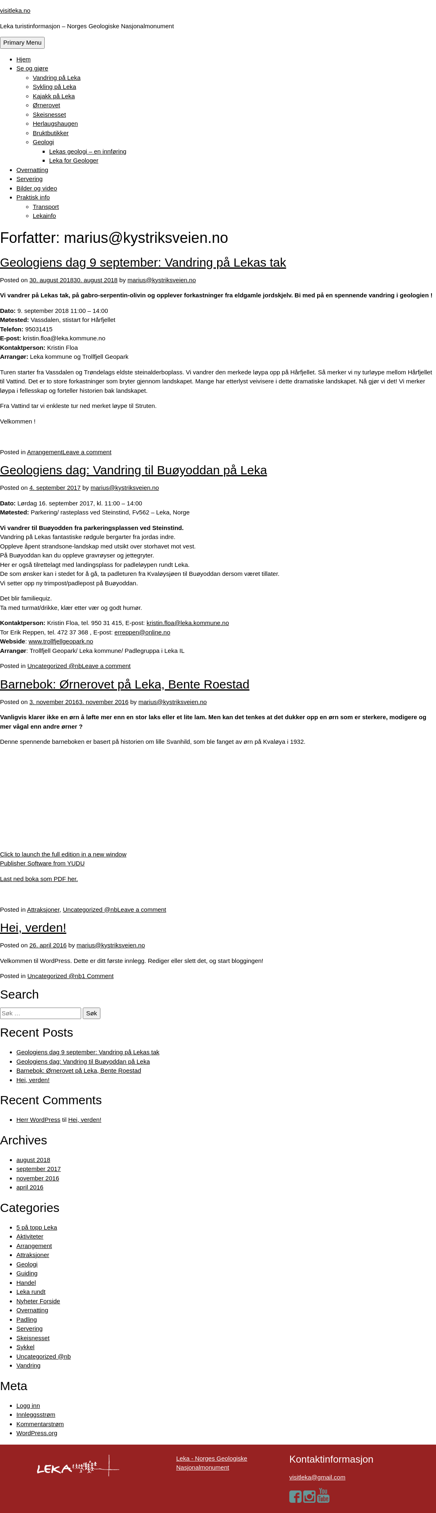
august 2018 (33, 1159)
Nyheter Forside (38, 1301)
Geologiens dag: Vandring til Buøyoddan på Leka (133, 470)
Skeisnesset (49, 114)
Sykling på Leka (54, 86)
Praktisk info (33, 197)
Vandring (28, 1365)
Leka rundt (30, 1291)
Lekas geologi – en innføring (87, 151)
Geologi (43, 141)
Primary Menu (22, 42)
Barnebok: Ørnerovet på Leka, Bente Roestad (125, 684)
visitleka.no (15, 10)
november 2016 (37, 1178)
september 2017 (38, 1168)
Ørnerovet (46, 105)
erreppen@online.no (142, 632)
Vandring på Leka (56, 77)
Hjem (23, 59)
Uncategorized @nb (54, 665)
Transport (46, 206)
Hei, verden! (33, 927)
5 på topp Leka (36, 1227)
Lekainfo (44, 215)
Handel (26, 1282)
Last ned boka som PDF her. (39, 878)
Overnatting (32, 169)
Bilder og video (36, 188)
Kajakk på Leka (54, 96)
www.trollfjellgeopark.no (61, 641)
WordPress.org (36, 1432)
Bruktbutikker (51, 132)
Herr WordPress (38, 1119)
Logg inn (28, 1405)
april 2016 (29, 1187)
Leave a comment (87, 451)
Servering (29, 178)
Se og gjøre (32, 68)
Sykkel (25, 1346)
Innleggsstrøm (35, 1414)
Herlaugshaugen (55, 123)
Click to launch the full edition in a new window (63, 854)
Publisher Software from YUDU (42, 863)
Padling (26, 1319)
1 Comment (98, 975)
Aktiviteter (29, 1236)
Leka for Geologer (73, 160)
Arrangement (45, 451)
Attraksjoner (43, 909)
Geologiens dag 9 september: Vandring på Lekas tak (143, 262)
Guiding (27, 1273)
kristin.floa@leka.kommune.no (188, 622)
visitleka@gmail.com (317, 1477)
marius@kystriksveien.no (161, 279)
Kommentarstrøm (40, 1423)
